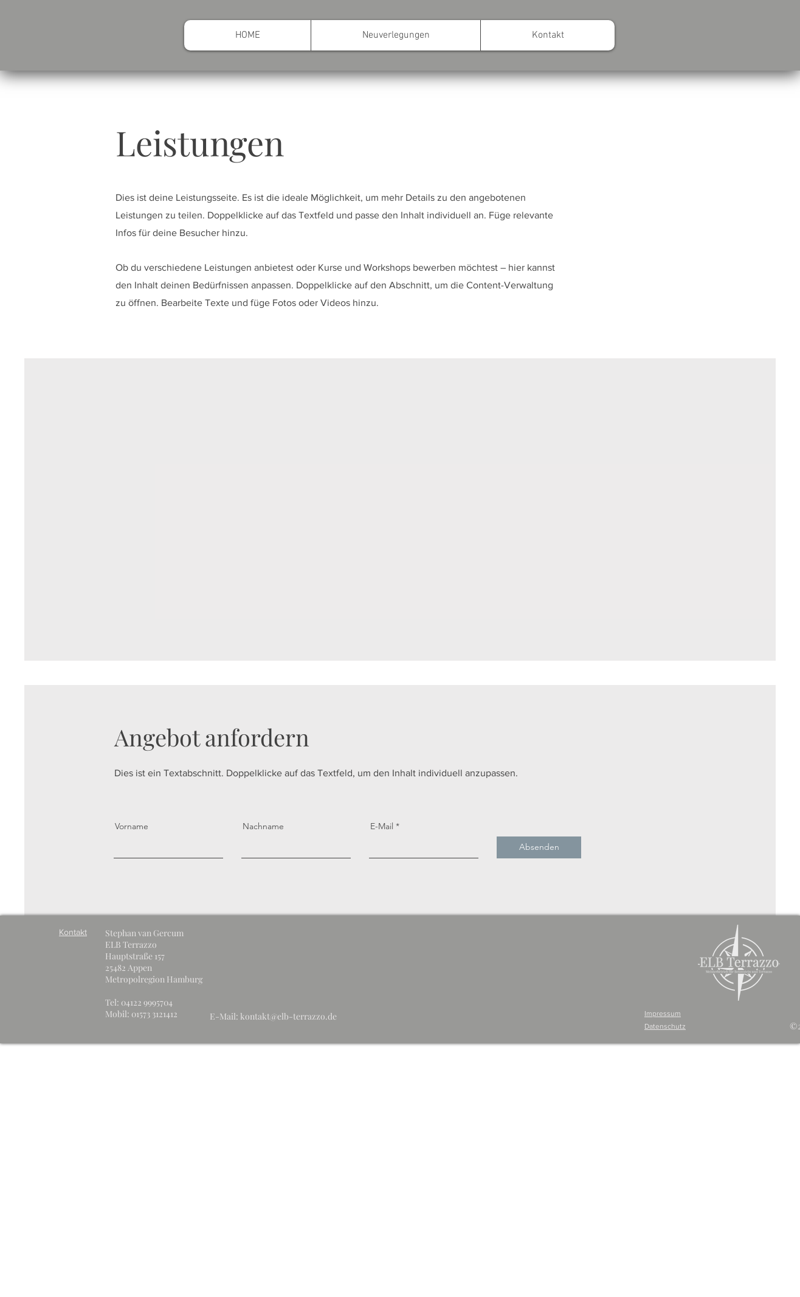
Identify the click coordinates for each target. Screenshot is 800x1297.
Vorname (131, 826)
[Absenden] (539, 847)
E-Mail (381, 826)
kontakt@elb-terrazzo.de (288, 1016)
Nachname (263, 826)
